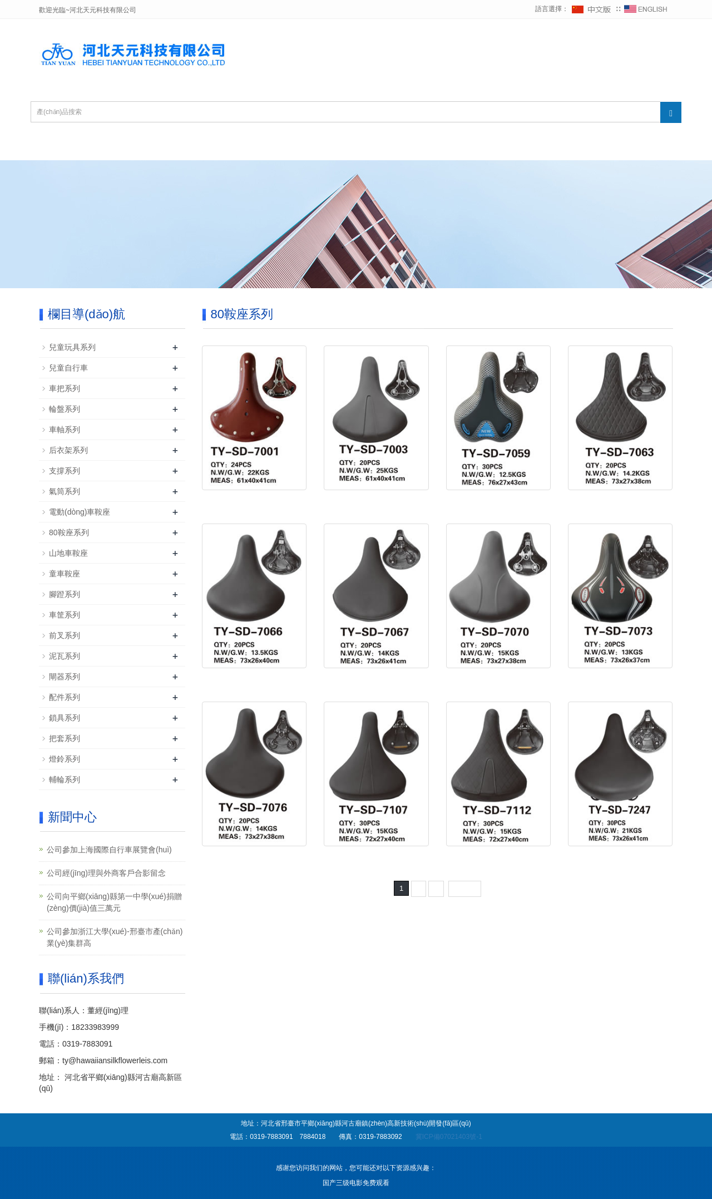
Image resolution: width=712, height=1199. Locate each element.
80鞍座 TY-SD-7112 (498, 857)
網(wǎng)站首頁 (87, 146)
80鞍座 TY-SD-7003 (376, 501)
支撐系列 (64, 470)
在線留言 (486, 146)
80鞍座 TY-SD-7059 (498, 501)
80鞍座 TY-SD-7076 (254, 857)
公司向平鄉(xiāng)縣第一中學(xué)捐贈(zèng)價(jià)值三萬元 (114, 902)
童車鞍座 (64, 573)
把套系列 (64, 738)
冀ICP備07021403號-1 (449, 1137)
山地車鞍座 (68, 553)
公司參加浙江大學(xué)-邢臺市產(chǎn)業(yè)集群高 (114, 937)
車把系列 (64, 388)
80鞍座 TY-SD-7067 (376, 679)
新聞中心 (332, 146)
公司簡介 (169, 146)
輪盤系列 (64, 408)
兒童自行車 (68, 367)
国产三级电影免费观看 (356, 1183)
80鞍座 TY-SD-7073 (620, 679)
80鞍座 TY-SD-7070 (498, 679)
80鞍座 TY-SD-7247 (620, 857)
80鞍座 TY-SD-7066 (254, 679)
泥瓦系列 (64, 656)
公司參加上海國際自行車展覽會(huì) (109, 849)
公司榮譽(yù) (409, 146)
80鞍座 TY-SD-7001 (254, 501)
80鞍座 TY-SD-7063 (620, 501)
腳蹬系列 (64, 594)
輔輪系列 (64, 779)
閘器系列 (64, 676)
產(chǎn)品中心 (251, 146)
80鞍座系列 (69, 532)
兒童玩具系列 (72, 347)
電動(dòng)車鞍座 (79, 511)
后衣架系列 (68, 450)
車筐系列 (64, 614)
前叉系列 (64, 635)
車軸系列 (64, 429)
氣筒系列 (64, 491)
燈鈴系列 (64, 758)
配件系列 (64, 697)
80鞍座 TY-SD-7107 (376, 857)
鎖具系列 (64, 717)
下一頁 (465, 888)
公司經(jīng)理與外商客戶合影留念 (106, 873)
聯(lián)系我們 (565, 146)
